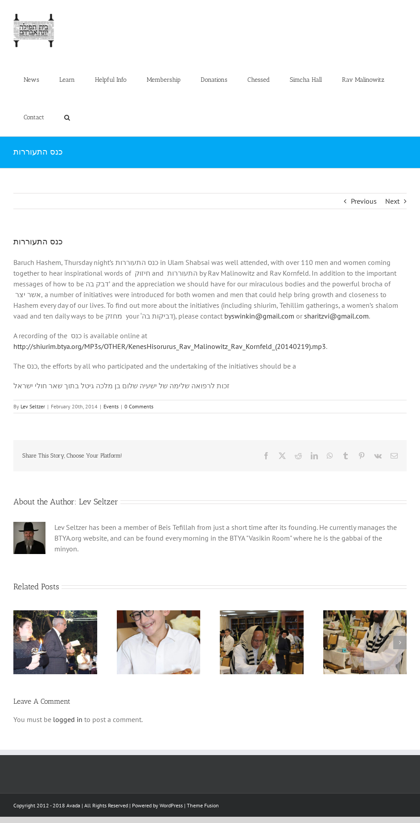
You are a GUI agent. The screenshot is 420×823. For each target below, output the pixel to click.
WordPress (171, 805)
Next (392, 201)
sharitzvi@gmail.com (336, 315)
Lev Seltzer (33, 406)
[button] (67, 117)
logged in (67, 719)
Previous (364, 201)
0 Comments (138, 406)
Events (111, 406)
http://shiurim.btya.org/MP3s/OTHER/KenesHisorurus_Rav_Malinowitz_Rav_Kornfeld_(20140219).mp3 (169, 346)
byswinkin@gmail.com (259, 315)
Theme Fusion (203, 805)
